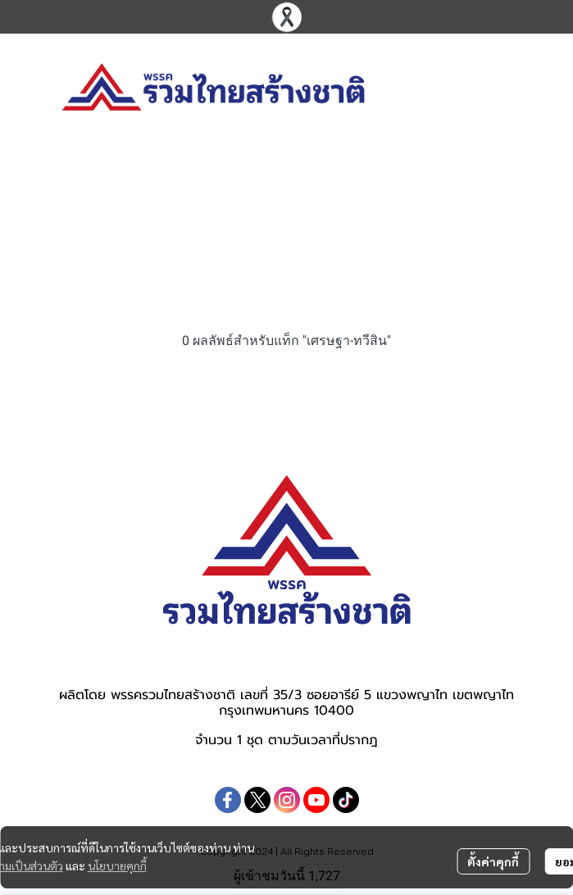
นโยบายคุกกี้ (117, 865)
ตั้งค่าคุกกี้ (493, 861)
